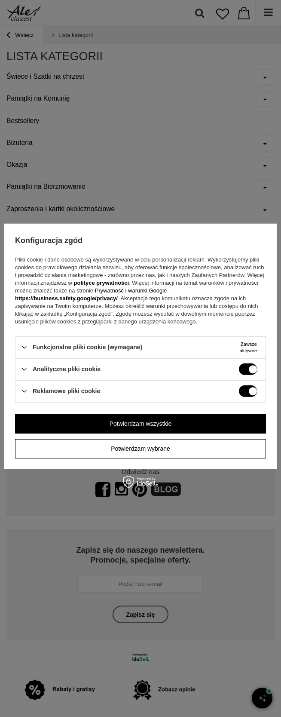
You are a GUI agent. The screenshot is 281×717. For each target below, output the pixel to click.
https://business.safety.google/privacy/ (66, 298)
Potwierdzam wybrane (140, 448)
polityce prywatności (101, 282)
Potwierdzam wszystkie (141, 423)
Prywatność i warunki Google (131, 290)
